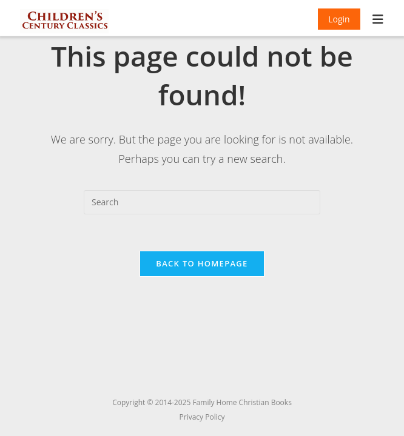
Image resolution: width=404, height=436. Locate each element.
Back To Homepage (201, 263)
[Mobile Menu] (378, 20)
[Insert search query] (202, 202)
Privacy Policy (202, 417)
